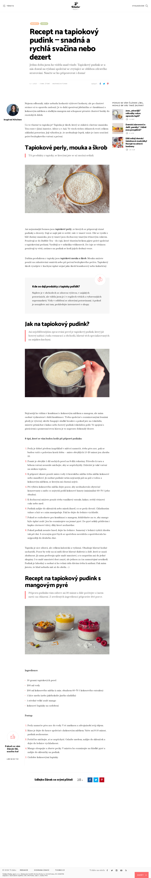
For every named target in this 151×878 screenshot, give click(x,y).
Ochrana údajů (41, 870)
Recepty (34, 23)
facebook (100, 83)
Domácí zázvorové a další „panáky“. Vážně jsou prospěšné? (136, 189)
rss (126, 870)
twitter (104, 83)
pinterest (107, 83)
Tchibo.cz (60, 870)
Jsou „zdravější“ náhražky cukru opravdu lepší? (133, 175)
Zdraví (44, 23)
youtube (121, 870)
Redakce (24, 870)
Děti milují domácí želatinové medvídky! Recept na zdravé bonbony (136, 204)
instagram (117, 870)
